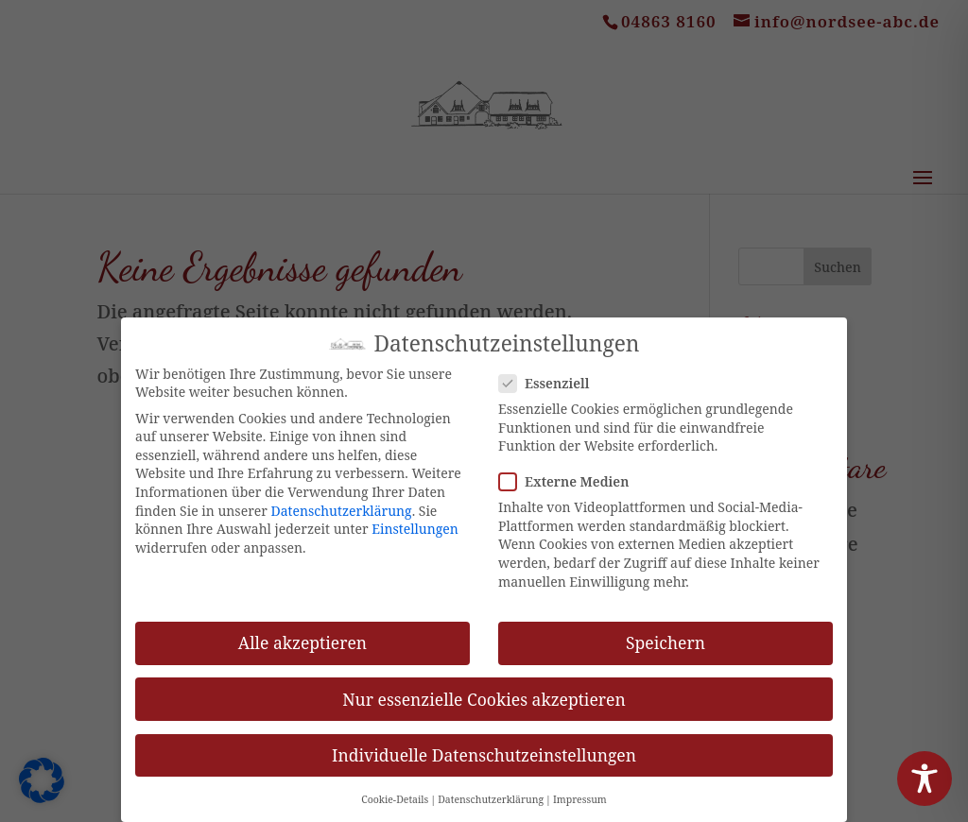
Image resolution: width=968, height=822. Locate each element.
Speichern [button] (665, 630)
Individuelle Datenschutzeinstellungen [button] (484, 742)
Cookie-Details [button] (394, 787)
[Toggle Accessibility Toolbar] (924, 778)
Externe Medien (571, 469)
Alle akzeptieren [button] (302, 630)
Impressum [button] (580, 787)
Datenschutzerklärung (341, 497)
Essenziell (551, 371)
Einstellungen (415, 516)
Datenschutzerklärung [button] (491, 787)
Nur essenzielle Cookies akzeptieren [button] (483, 686)
